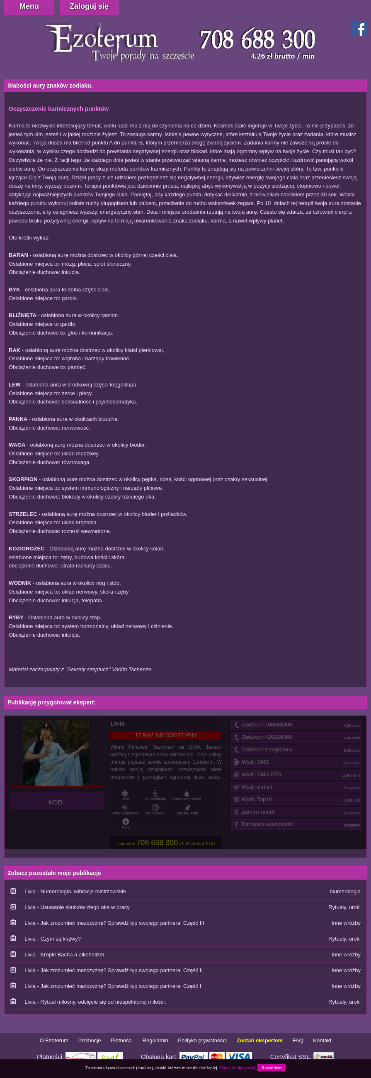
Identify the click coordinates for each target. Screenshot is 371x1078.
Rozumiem (271, 1067)
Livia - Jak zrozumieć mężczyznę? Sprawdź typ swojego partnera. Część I (112, 986)
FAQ (298, 1040)
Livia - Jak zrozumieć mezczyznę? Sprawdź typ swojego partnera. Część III (114, 923)
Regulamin (155, 1040)
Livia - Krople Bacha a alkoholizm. (65, 954)
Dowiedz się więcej (237, 1067)
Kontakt (322, 1040)
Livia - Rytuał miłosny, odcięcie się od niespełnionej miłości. (95, 1002)
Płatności (122, 1040)
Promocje (89, 1040)
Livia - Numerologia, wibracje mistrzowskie (75, 891)
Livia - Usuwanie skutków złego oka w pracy (77, 907)
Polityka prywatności (202, 1040)
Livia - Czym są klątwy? (52, 939)
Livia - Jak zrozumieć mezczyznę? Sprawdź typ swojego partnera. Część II (113, 970)
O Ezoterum (54, 1040)
